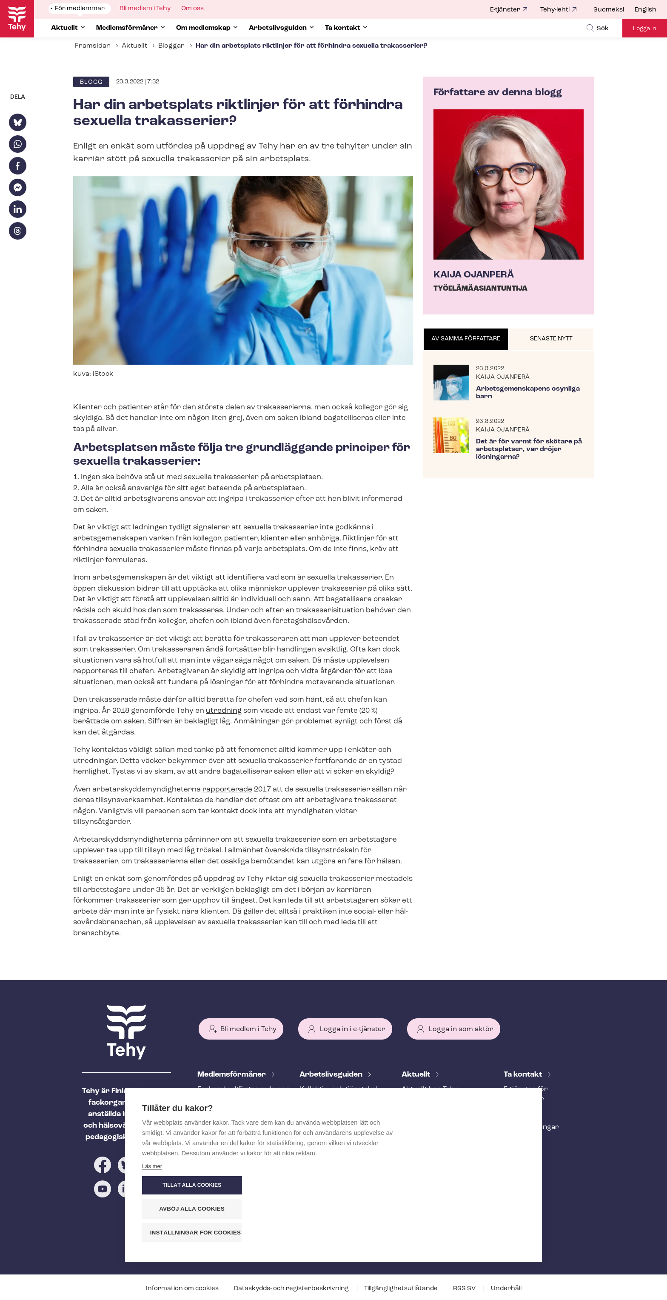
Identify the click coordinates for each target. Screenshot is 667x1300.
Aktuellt (134, 46)
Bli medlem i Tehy (248, 1029)
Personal (518, 1113)
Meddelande (422, 1103)
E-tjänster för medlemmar (526, 1094)
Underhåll (506, 1289)
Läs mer (152, 1234)
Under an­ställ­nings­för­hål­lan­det (336, 1142)
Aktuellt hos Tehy (430, 1089)
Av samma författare (465, 339)
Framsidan (93, 46)
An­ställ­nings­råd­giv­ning (235, 1113)
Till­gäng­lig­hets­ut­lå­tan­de (401, 1289)
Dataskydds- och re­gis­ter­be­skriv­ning (292, 1289)
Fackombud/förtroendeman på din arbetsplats (238, 1094)
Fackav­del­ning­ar (531, 1127)
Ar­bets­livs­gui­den (331, 1075)
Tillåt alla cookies (473, 1186)
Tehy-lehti (555, 10)
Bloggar (171, 46)
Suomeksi (608, 10)
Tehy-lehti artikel (429, 1131)
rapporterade (227, 789)
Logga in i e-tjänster (352, 1029)
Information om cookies (183, 1289)
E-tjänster (505, 10)
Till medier (521, 1141)
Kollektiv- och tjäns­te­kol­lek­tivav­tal (339, 1094)
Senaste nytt (551, 339)
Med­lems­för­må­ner (232, 1075)
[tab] (466, 339)
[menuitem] (614, 10)
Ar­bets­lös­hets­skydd (231, 1141)
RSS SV (465, 1289)
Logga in (644, 29)
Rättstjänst (215, 1127)
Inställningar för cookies (477, 1232)
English (645, 10)
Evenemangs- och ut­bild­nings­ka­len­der (442, 1150)
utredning (224, 710)
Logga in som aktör (461, 1029)
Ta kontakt (524, 1075)
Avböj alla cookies (474, 1209)
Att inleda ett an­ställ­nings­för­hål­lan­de (332, 1118)
